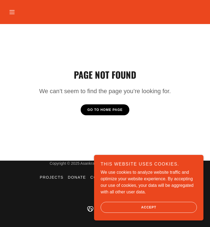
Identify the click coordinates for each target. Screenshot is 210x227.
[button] (12, 12)
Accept (128, 207)
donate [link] (77, 177)
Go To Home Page (104, 110)
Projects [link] (51, 177)
